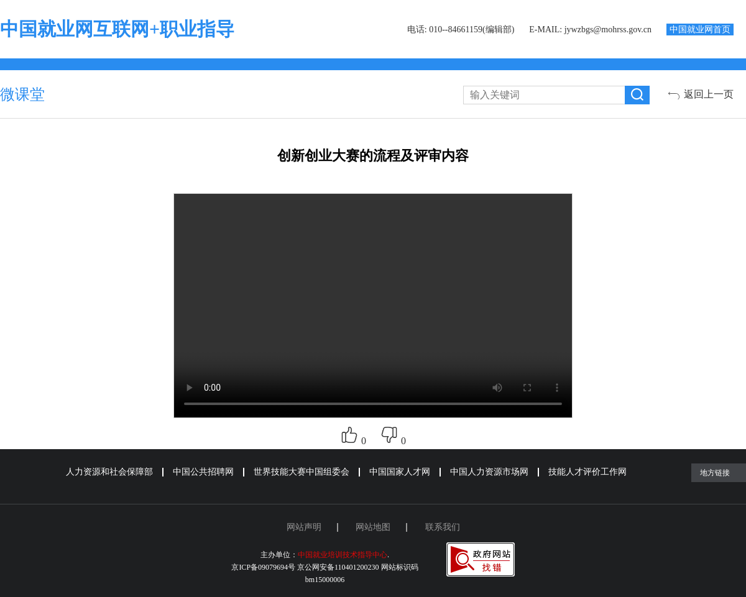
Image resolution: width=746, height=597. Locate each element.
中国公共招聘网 (203, 471)
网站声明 (304, 527)
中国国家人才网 (399, 471)
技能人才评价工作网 (587, 471)
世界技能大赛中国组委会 (301, 471)
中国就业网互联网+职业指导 (117, 29)
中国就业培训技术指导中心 (342, 554)
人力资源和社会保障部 (109, 471)
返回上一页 (709, 94)
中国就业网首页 (700, 29)
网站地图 (373, 527)
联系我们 (442, 527)
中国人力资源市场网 (489, 471)
